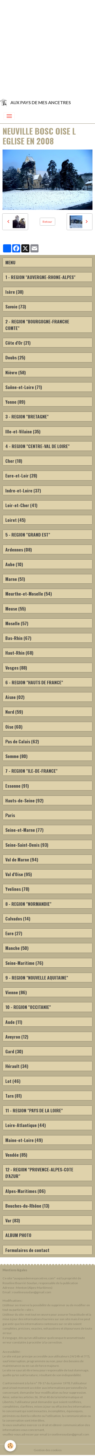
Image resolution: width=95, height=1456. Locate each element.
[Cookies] (10, 1445)
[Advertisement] (47, 47)
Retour (47, 222)
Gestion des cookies (48, 1450)
